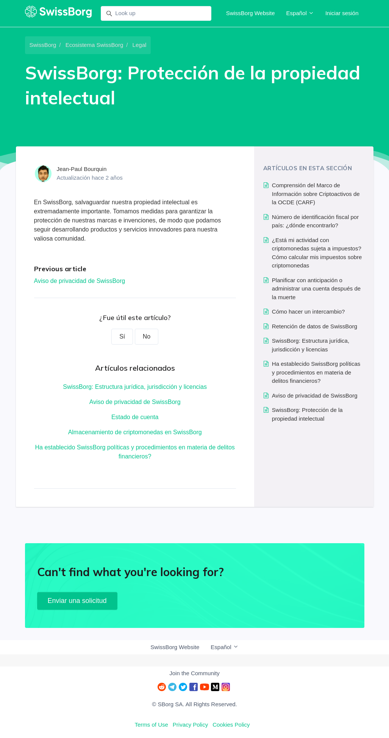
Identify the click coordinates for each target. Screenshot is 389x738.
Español (300, 13)
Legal (140, 45)
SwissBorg (43, 45)
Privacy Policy (190, 724)
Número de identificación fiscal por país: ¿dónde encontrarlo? (315, 221)
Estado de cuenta (135, 417)
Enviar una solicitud (77, 600)
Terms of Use (151, 724)
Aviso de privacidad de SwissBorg (79, 281)
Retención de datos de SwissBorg (314, 326)
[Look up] (156, 13)
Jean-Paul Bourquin (82, 169)
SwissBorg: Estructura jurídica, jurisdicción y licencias (135, 387)
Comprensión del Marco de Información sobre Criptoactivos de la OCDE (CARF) (316, 193)
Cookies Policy (231, 724)
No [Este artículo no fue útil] (146, 336)
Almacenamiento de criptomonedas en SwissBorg (135, 432)
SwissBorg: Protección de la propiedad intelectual (307, 414)
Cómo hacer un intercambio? (308, 311)
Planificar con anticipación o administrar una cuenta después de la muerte (316, 288)
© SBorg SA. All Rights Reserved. (194, 704)
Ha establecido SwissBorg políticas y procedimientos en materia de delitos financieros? (134, 452)
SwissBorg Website (250, 13)
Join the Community (194, 673)
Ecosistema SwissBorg (94, 45)
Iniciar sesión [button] (342, 13)
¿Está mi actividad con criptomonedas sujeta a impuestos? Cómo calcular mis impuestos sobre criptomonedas (317, 253)
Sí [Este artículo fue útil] (122, 336)
